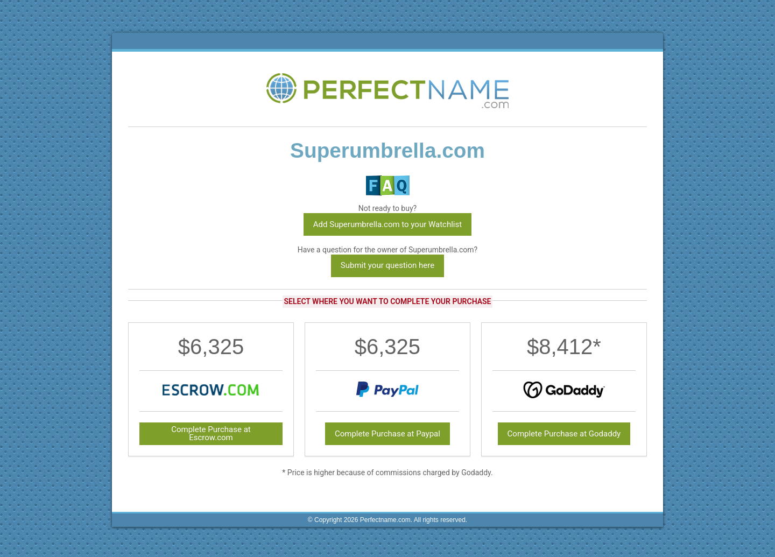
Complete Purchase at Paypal (387, 434)
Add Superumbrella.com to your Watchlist (387, 224)
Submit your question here (387, 265)
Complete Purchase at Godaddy (564, 434)
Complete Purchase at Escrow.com (211, 433)
